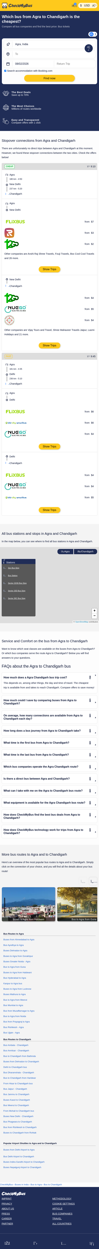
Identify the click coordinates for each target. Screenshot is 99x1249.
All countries (62, 1223)
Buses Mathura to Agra (14, 994)
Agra (65, 551)
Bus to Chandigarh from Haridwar (19, 1078)
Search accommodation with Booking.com (29, 70)
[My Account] (74, 5)
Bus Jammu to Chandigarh (16, 1094)
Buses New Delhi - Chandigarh (18, 1116)
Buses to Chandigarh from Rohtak (19, 1132)
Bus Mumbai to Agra (13, 1005)
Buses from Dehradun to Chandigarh (21, 1061)
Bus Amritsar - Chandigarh (16, 1050)
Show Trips (49, 269)
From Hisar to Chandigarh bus (18, 1083)
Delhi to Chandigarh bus (15, 1067)
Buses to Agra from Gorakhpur (18, 956)
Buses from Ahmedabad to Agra (18, 939)
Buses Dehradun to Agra (15, 950)
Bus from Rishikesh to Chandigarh (20, 1127)
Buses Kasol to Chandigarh (16, 1100)
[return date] (74, 64)
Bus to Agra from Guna (14, 967)
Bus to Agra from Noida (14, 1016)
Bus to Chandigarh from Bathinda (19, 1056)
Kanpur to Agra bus (12, 983)
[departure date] (33, 64)
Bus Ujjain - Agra (11, 1032)
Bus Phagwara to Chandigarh (17, 1121)
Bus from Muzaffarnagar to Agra (18, 1011)
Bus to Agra (36, 1184)
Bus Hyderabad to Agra (14, 978)
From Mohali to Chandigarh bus (18, 1111)
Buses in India (22, 1184)
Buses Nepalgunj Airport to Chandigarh (22, 1167)
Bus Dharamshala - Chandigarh (18, 1072)
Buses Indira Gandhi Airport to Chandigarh (23, 1162)
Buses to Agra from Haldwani (17, 972)
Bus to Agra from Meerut (15, 1000)
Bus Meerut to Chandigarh (16, 1105)
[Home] (35, 6)
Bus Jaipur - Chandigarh (15, 1089)
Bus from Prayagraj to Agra (16, 1021)
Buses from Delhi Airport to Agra (18, 1149)
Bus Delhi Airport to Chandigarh (18, 1156)
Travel (57, 1218)
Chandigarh (85, 551)
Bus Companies (62, 1213)
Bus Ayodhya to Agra (13, 945)
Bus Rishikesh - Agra (13, 1027)
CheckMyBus (6, 1184)
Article (57, 1208)
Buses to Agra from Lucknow (17, 989)
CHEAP (9, 166)
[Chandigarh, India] (54, 54)
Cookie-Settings (63, 1203)
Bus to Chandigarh (53, 1184)
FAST (8, 356)
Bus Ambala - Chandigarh (15, 1045)
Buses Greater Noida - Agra (16, 961)
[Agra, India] (54, 44)
